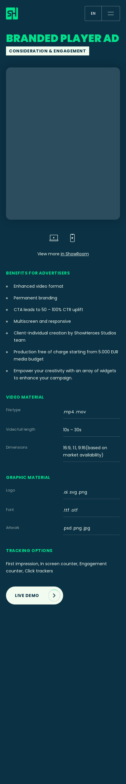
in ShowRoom (75, 254)
